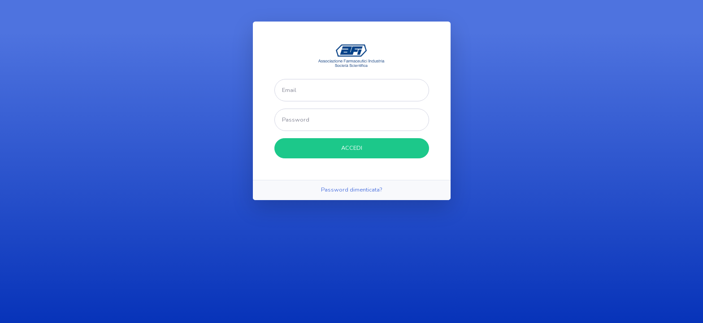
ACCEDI (351, 148)
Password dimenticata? (351, 190)
